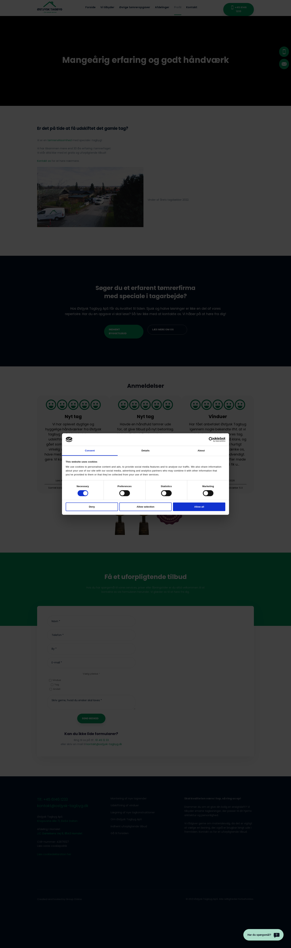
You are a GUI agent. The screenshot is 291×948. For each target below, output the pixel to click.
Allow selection (145, 506)
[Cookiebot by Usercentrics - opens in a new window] (209, 439)
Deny (92, 506)
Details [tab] (145, 450)
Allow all (199, 506)
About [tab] (201, 450)
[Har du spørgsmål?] (263, 935)
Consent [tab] (90, 450)
